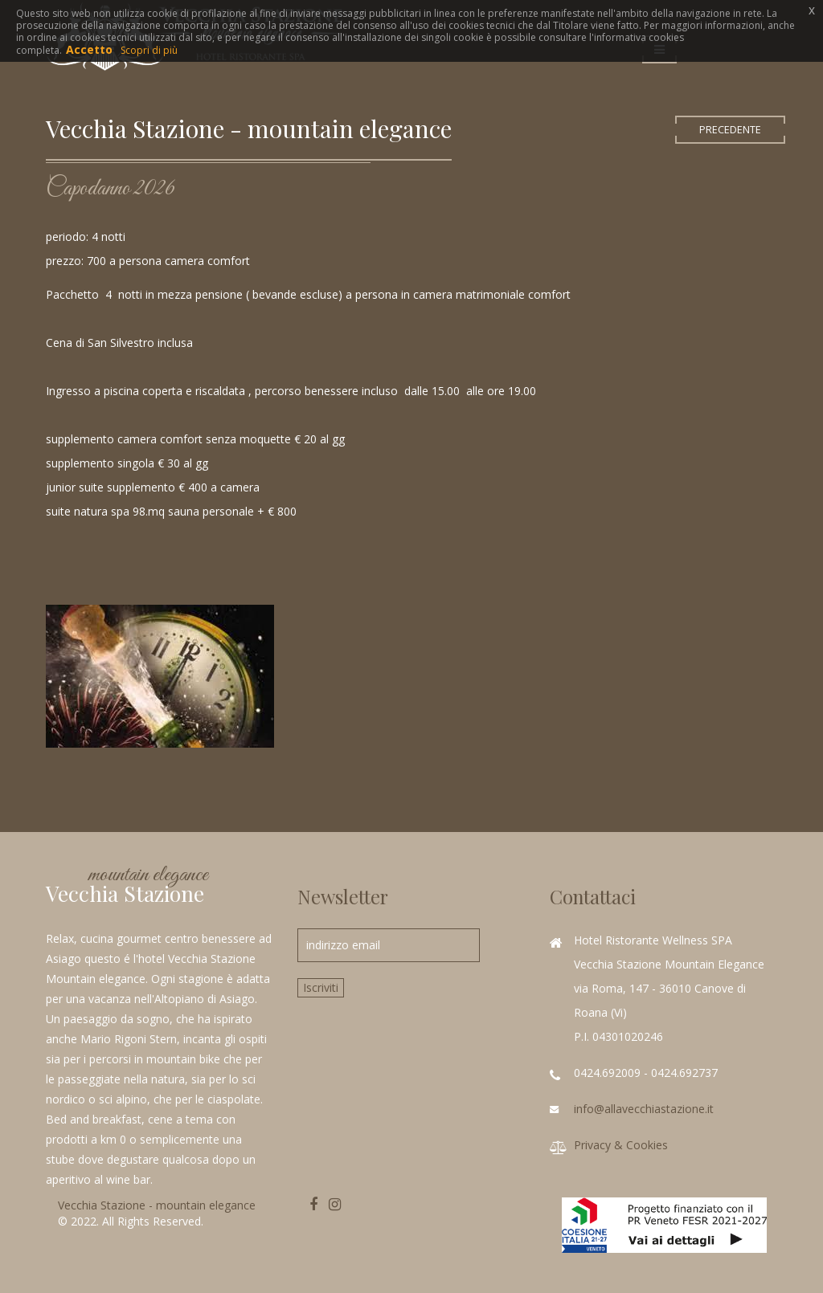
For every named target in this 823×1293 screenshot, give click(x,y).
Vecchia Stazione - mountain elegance (157, 1205)
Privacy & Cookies (621, 1144)
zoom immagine (159, 676)
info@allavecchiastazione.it (644, 1108)
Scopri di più (149, 50)
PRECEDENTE (730, 130)
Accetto (89, 49)
